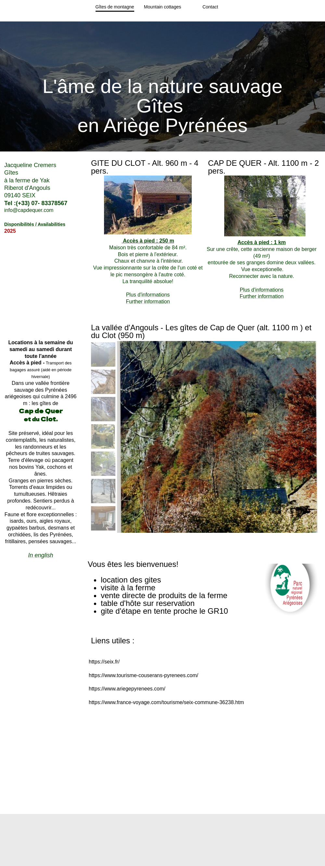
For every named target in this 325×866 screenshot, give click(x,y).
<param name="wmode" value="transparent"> (40, 608)
